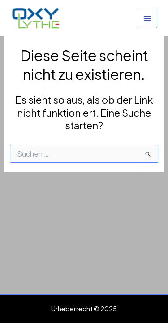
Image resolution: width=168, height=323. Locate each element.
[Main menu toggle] (147, 18)
